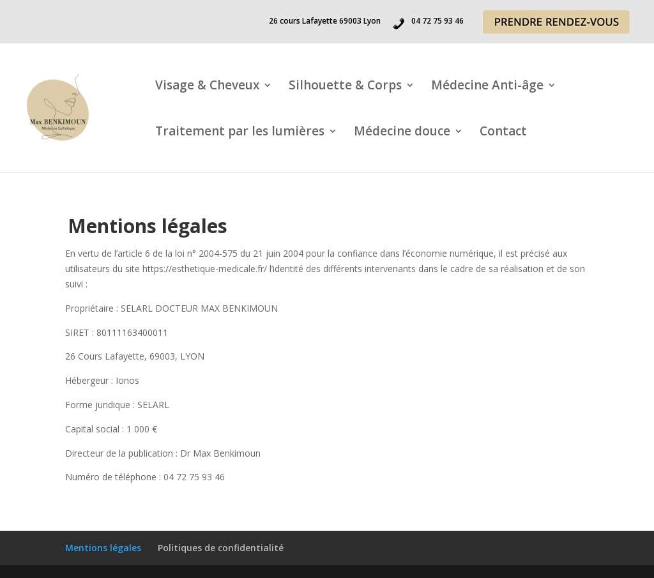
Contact (503, 132)
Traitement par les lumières (239, 132)
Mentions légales (103, 548)
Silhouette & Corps (345, 86)
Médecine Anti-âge (487, 86)
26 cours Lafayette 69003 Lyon (325, 21)
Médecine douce (402, 132)
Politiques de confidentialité (221, 548)
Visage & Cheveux (207, 86)
